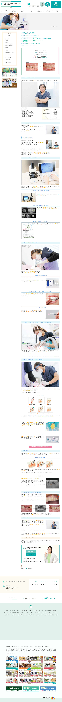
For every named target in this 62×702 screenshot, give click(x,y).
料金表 (26, 568)
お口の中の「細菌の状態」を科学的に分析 (30, 35)
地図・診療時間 (24, 610)
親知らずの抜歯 (8, 62)
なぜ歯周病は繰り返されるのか (28, 33)
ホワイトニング (8, 55)
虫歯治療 (7, 38)
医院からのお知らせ (54, 614)
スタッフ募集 (35, 610)
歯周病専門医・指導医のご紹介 (28, 32)
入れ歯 (6, 50)
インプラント (27, 612)
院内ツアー (18, 610)
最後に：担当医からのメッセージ (28, 45)
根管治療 (7, 42)
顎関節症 (7, 60)
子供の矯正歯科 (8, 59)
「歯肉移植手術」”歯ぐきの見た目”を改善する (31, 43)
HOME (7, 610)
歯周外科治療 (25, 41)
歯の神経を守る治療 (7, 612)
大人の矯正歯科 (8, 57)
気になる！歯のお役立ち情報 (45, 614)
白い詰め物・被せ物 (8, 54)
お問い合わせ (41, 610)
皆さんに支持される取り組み (33, 614)
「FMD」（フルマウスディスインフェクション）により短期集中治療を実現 (37, 38)
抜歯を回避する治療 (8, 45)
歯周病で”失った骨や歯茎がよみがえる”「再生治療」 (32, 40)
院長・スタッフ (12, 610)
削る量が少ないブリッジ (9, 52)
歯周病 (6, 40)
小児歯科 (7, 47)
